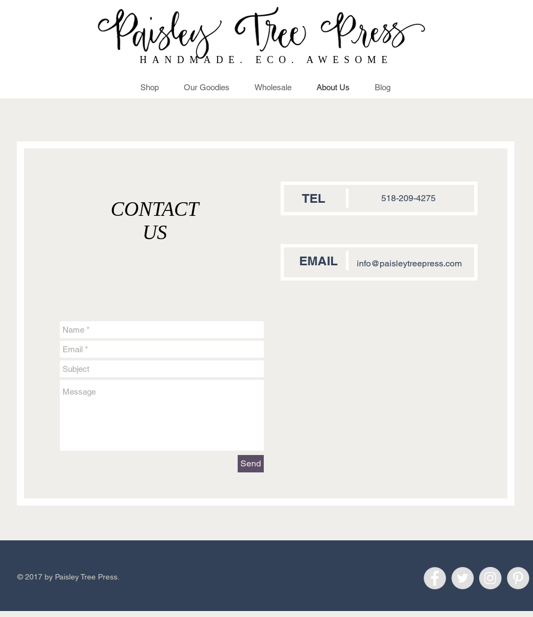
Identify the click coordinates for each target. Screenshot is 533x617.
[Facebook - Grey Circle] (435, 578)
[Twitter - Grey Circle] (462, 578)
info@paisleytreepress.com (409, 263)
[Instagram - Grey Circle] (490, 578)
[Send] (251, 463)
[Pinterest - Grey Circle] (518, 578)
